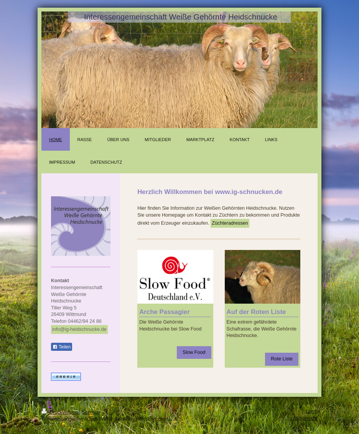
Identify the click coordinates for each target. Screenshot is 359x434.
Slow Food (194, 352)
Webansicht (305, 418)
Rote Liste (282, 359)
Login (312, 411)
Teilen (62, 347)
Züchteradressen (230, 223)
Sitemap (90, 412)
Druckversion (60, 412)
